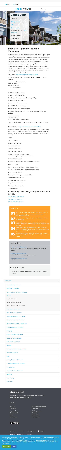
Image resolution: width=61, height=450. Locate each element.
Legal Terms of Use (8, 440)
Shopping (9, 331)
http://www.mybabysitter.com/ (16, 196)
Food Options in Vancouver (14, 312)
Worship (9, 345)
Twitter (22, 431)
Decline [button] (14, 446)
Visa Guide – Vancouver (13, 288)
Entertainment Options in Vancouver (17, 323)
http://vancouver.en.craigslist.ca (19, 258)
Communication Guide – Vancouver (16, 316)
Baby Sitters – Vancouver (13, 309)
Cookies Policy (36, 417)
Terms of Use (20, 434)
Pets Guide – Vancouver (13, 341)
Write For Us (35, 415)
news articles (15, 28)
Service (17, 440)
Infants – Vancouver (12, 298)
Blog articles (15, 22)
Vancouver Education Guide (14, 302)
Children (9, 296)
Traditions (9, 374)
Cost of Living (10, 378)
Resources (10, 381)
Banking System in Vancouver (15, 360)
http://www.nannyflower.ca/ (15, 199)
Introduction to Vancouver (14, 285)
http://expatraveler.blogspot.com (19, 247)
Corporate (13, 408)
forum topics (15, 25)
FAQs (11, 415)
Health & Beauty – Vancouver (15, 334)
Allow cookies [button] (6, 446)
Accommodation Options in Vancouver (17, 292)
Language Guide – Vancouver (15, 370)
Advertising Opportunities (39, 406)
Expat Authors (14, 411)
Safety (8, 356)
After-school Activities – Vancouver (16, 305)
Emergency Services (12, 352)
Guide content (14, 413)
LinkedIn (41, 431)
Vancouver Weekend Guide (14, 338)
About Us (12, 406)
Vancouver (8, 280)
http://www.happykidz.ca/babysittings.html (27, 74)
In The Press (13, 417)
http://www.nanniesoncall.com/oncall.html (30, 126)
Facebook (14, 431)
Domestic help (11, 367)
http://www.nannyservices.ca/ (15, 201)
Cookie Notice (31, 440)
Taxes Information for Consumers (16, 363)
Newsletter (35, 413)
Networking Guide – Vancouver (15, 327)
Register (8, 4)
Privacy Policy (13, 434)
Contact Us (35, 408)
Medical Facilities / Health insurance (16, 349)
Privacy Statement (53, 438)
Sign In (16, 4)
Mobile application (37, 411)
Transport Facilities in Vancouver (16, 320)
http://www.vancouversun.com (18, 253)
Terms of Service (28, 434)
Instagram (31, 431)
